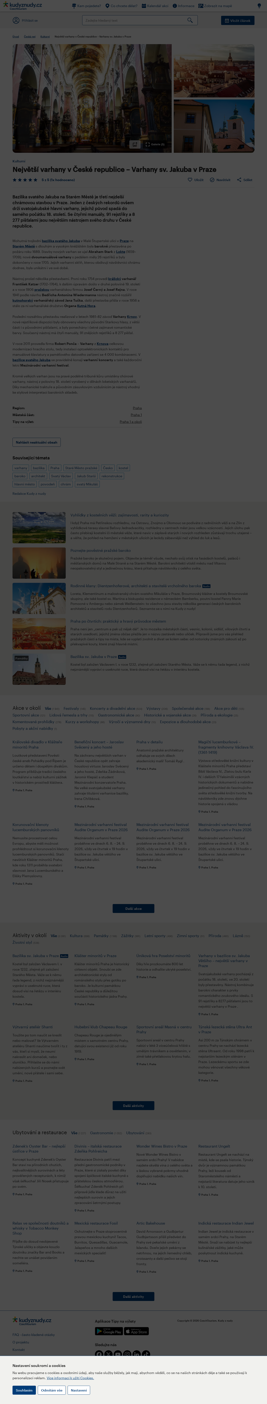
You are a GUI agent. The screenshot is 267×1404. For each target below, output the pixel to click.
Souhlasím (24, 1390)
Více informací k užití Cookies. (70, 1378)
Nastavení (79, 1390)
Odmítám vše (51, 1390)
